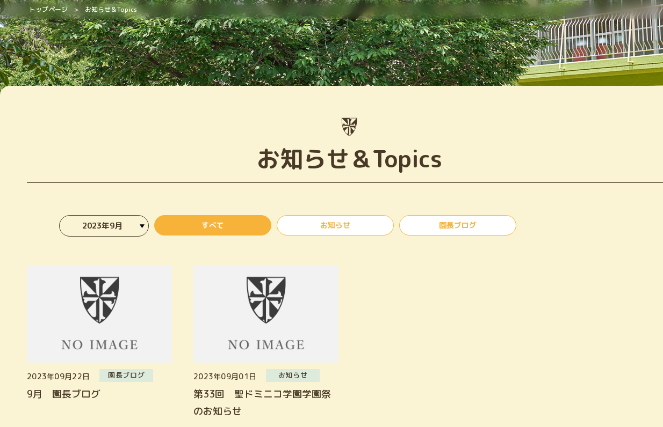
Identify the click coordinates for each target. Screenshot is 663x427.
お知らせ (335, 227)
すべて (213, 227)
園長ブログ (457, 227)
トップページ (48, 9)
